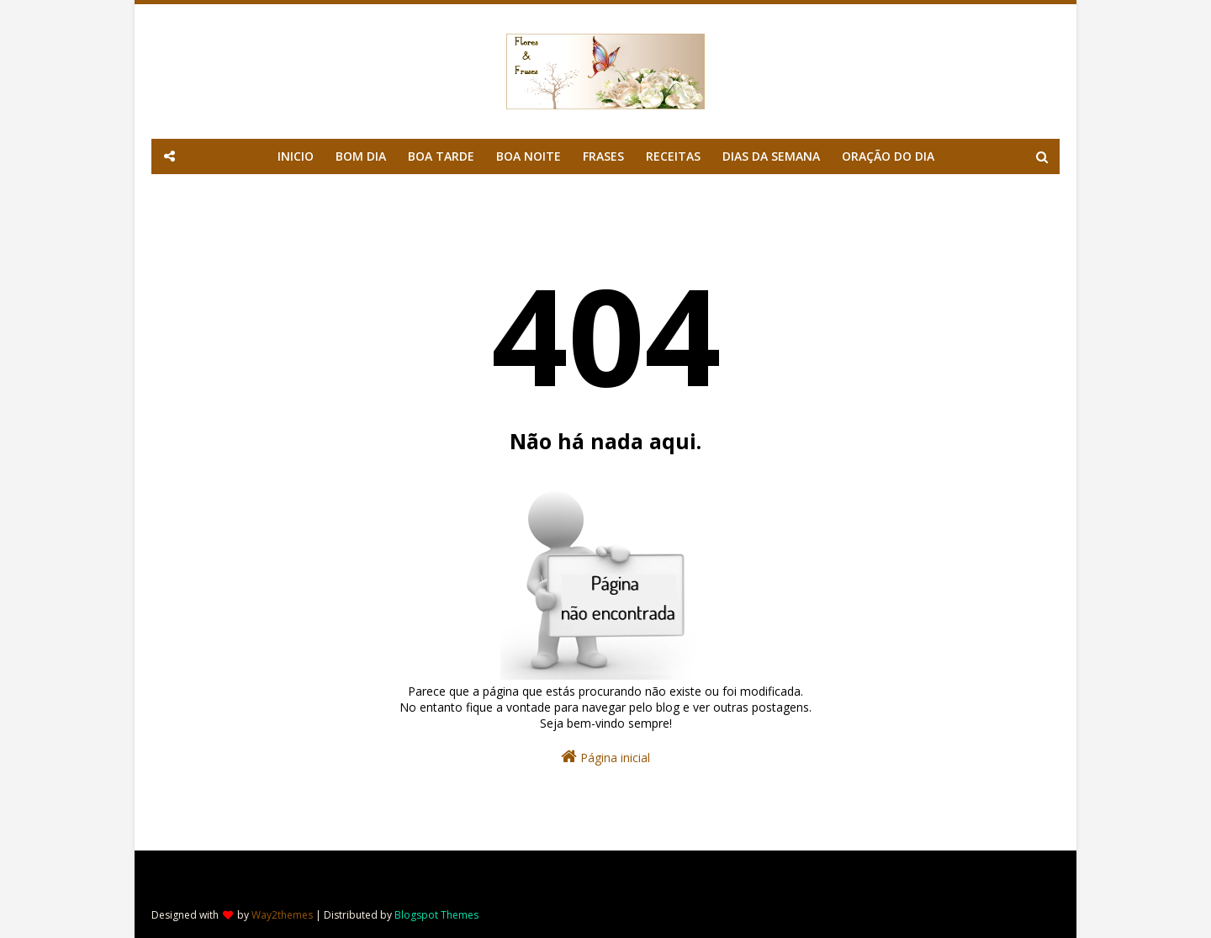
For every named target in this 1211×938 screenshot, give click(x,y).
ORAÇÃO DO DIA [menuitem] (888, 156)
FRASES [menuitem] (603, 156)
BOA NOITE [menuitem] (528, 156)
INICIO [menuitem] (296, 156)
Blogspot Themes (436, 915)
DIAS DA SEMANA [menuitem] (771, 156)
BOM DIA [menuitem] (361, 156)
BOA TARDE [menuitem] (441, 156)
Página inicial (605, 757)
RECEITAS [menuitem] (673, 156)
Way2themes (282, 915)
